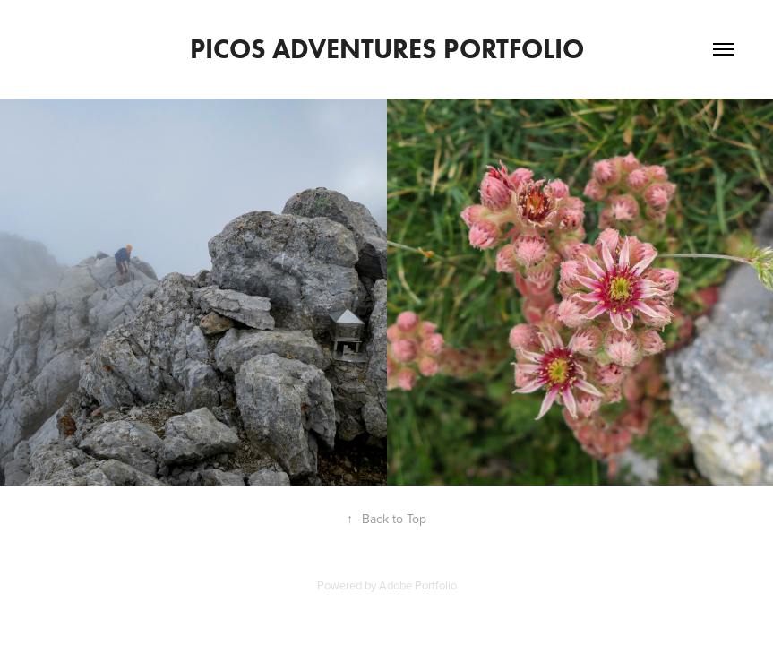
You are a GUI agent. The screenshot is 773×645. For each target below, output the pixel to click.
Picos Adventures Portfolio (387, 48)
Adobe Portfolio (418, 585)
